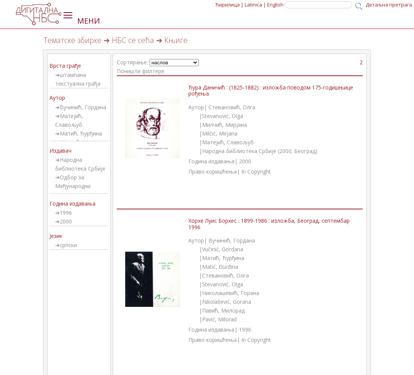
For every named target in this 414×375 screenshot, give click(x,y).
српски (68, 245)
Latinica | (255, 4)
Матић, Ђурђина (81, 133)
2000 (66, 221)
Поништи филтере (140, 71)
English (275, 4)
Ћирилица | (229, 4)
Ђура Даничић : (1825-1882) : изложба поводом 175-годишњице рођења (270, 90)
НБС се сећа (133, 40)
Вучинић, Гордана (83, 107)
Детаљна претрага (389, 4)
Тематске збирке (72, 40)
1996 (66, 212)
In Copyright (256, 171)
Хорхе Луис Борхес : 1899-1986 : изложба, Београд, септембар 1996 (269, 224)
